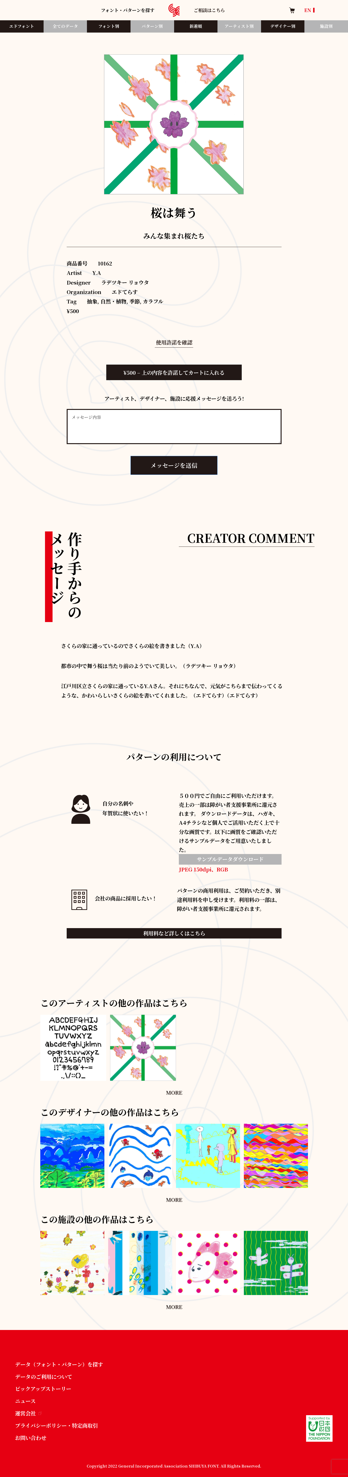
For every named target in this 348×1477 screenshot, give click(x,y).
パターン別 (152, 26)
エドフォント (21, 26)
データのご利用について (43, 1376)
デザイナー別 (282, 26)
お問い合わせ (30, 1437)
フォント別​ (108, 26)
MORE (174, 1092)
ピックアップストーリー (43, 1388)
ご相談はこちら (209, 10)
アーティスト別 (239, 26)
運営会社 (28, 1413)
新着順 (195, 26)
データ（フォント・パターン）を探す (59, 1364)
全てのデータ (65, 26)
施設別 (326, 26)
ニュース (25, 1401)
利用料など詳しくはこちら (174, 933)
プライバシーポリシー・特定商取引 (56, 1425)
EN (307, 10)
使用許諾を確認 (174, 342)
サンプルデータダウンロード (230, 859)
